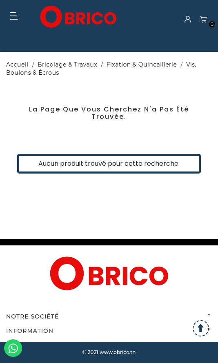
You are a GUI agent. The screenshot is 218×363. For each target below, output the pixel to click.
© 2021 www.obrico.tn (109, 352)
